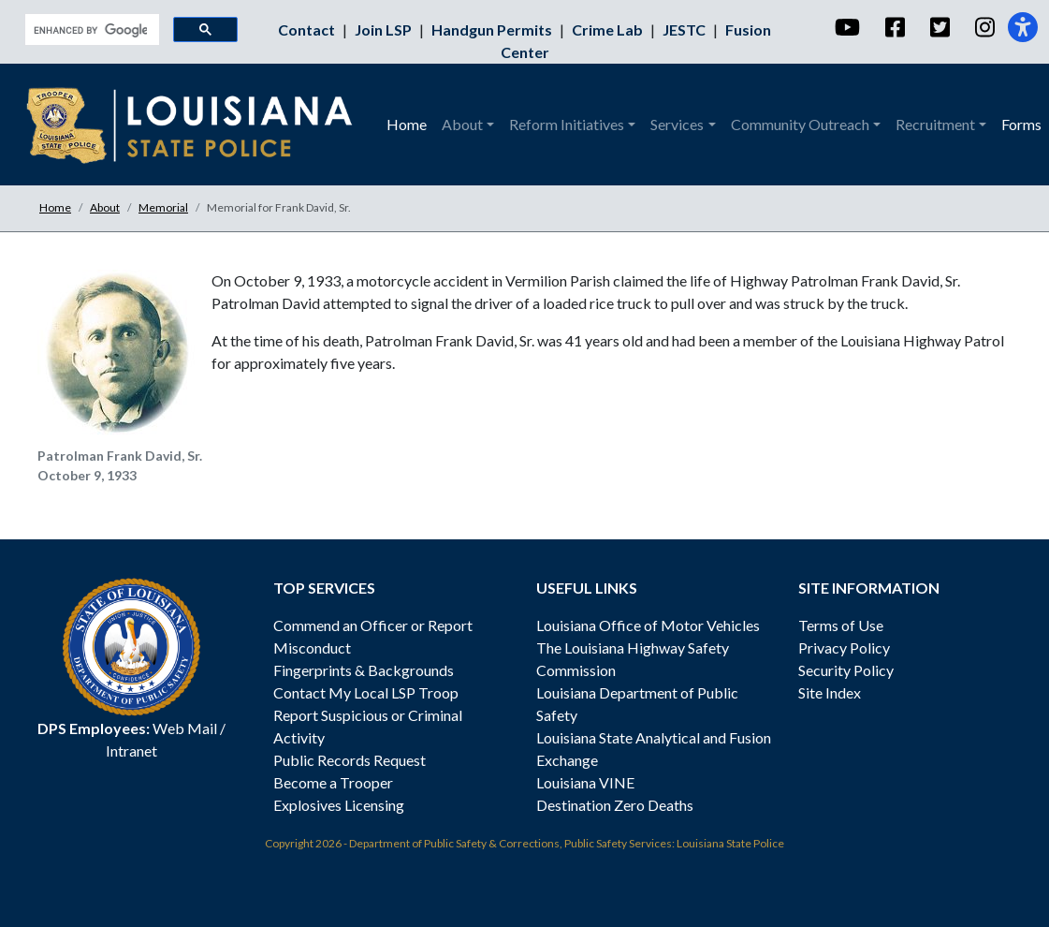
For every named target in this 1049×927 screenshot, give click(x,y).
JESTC (685, 29)
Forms (1021, 124)
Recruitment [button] (935, 124)
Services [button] (677, 124)
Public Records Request (349, 760)
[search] (90, 30)
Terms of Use (840, 625)
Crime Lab (609, 29)
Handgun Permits (493, 29)
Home (406, 124)
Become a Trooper (333, 782)
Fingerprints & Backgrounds (363, 670)
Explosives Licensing (338, 805)
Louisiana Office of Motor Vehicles (648, 625)
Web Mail (185, 728)
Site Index (829, 692)
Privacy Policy (844, 647)
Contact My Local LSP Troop (366, 692)
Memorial (163, 207)
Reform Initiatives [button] (566, 124)
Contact (308, 29)
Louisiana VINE (585, 782)
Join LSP (385, 29)
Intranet (131, 750)
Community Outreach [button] (800, 124)
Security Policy (846, 670)
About (105, 207)
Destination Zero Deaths (614, 805)
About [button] (462, 124)
